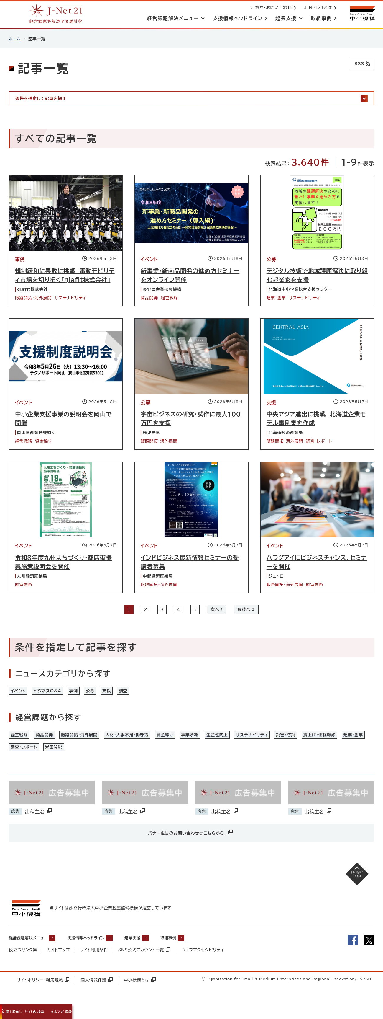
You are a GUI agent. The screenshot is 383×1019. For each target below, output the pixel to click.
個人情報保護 (96, 992)
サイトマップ (58, 961)
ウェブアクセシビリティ (203, 961)
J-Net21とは (317, 8)
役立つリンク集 (23, 961)
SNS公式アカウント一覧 (145, 961)
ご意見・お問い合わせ (270, 8)
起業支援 (155, 949)
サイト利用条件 (94, 961)
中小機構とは (140, 992)
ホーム (15, 39)
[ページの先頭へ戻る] (353, 889)
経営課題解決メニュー (32, 949)
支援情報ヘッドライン (101, 949)
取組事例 (196, 949)
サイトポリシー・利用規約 (43, 992)
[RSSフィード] (361, 64)
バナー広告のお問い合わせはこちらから (190, 844)
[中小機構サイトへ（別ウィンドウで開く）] (361, 14)
